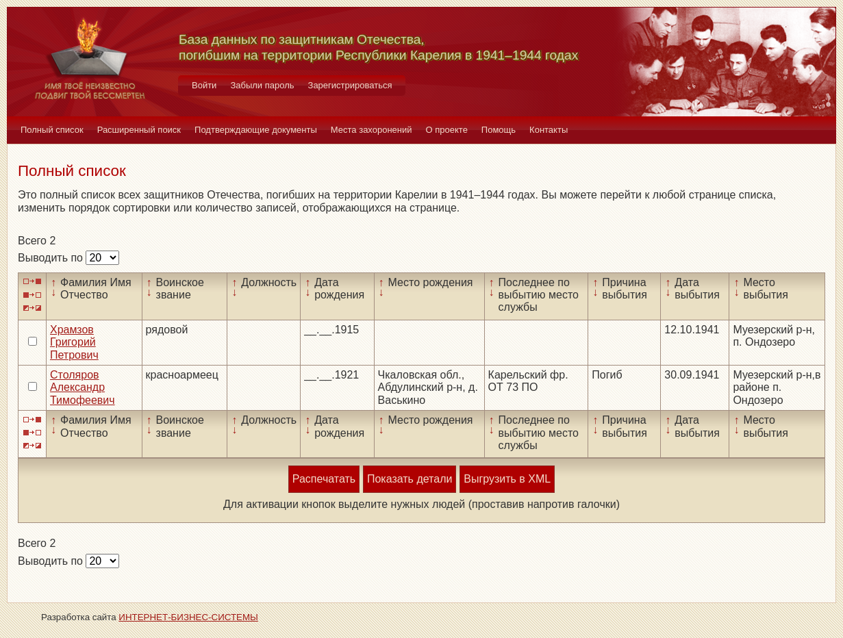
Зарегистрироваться (350, 85)
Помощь (498, 130)
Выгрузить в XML (507, 479)
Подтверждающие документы (255, 130)
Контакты (548, 130)
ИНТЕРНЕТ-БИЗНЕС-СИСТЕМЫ (188, 617)
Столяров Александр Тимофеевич (82, 387)
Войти (204, 85)
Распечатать (323, 479)
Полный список (52, 130)
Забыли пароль (262, 85)
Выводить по (52, 258)
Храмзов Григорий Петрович (74, 342)
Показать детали (409, 479)
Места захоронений (371, 130)
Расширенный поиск (139, 130)
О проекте (447, 130)
